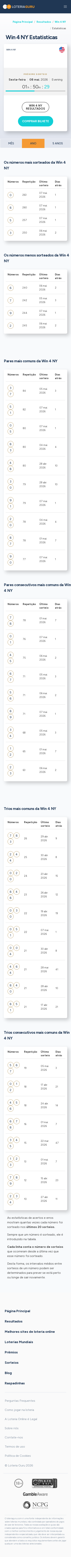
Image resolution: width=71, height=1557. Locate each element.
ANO (33, 143)
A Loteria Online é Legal (21, 1419)
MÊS (11, 143)
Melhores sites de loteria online (30, 1332)
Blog (8, 1373)
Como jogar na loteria (19, 1410)
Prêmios (11, 1352)
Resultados (44, 21)
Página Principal (23, 21)
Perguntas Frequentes (20, 1401)
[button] (65, 6)
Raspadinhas (15, 1383)
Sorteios (12, 1362)
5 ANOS (57, 143)
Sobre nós (12, 1428)
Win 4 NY (60, 21)
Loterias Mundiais (19, 1342)
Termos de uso (15, 1446)
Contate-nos (14, 1437)
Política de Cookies (18, 1456)
